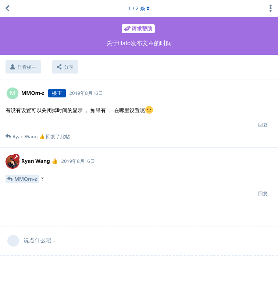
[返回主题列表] (7, 8)
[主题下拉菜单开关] (270, 8)
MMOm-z (25, 178)
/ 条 (139, 8)
